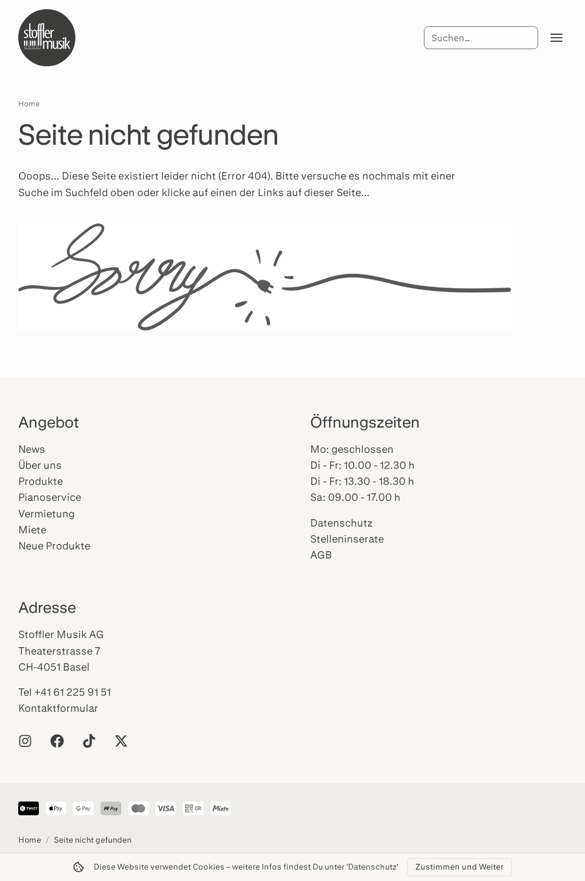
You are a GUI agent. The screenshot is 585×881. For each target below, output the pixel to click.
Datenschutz (341, 522)
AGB (321, 554)
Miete (32, 529)
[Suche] (481, 37)
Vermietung (46, 513)
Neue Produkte (54, 545)
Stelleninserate (347, 538)
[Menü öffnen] (556, 37)
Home (29, 103)
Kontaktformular (58, 707)
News (31, 449)
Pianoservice (49, 497)
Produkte (40, 481)
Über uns (40, 465)
